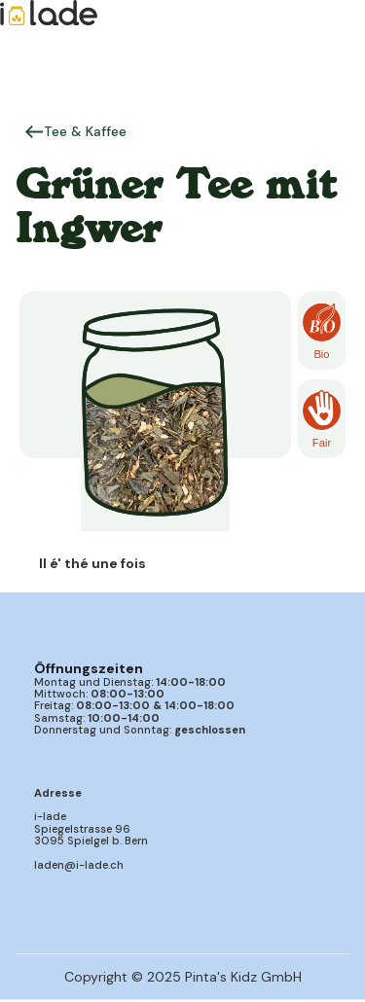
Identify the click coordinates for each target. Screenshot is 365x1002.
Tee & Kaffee (85, 131)
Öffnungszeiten (88, 668)
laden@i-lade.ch (79, 865)
